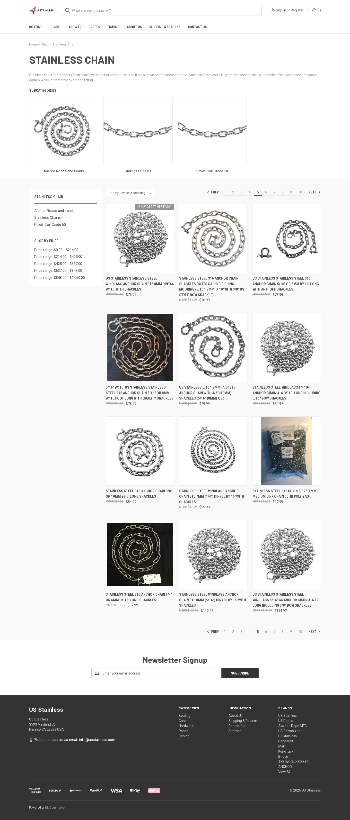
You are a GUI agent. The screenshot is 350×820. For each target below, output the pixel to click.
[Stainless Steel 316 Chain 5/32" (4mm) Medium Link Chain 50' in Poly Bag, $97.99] (287, 451)
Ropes (95, 27)
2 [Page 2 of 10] (233, 192)
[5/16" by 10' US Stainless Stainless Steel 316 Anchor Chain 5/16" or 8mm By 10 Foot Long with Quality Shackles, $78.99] (140, 347)
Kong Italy (285, 751)
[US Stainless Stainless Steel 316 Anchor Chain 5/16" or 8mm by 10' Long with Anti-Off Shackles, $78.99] (287, 238)
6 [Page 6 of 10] (266, 192)
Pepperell (285, 741)
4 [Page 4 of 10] (250, 192)
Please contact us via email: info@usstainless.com (74, 740)
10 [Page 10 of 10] (300, 192)
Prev (213, 192)
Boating (35, 27)
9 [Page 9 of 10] (291, 192)
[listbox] (137, 193)
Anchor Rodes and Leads (54, 211)
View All (284, 772)
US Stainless (288, 716)
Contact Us (197, 27)
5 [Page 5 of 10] (258, 192)
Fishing (113, 27)
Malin (282, 746)
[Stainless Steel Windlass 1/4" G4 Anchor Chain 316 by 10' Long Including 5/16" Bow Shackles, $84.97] (287, 347)
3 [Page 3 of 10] (241, 192)
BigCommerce (55, 807)
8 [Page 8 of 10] (283, 192)
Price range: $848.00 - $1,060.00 (59, 277)
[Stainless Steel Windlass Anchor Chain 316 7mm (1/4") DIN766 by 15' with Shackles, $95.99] (213, 451)
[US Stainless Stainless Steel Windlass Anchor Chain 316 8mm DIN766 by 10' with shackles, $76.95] (140, 238)
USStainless (287, 736)
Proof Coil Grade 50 (50, 224)
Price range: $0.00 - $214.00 (56, 250)
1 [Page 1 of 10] (225, 192)
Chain (54, 27)
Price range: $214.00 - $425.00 (58, 257)
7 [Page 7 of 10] (274, 192)
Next (314, 192)
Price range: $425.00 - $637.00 (58, 264)
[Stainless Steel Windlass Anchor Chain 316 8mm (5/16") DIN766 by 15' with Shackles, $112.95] (213, 554)
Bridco (283, 756)
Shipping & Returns (165, 27)
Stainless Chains (47, 217)
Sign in (281, 10)
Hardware (74, 27)
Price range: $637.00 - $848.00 (58, 270)
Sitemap (235, 731)
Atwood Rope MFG (292, 726)
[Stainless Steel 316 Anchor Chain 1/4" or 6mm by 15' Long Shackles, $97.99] (140, 554)
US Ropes (285, 721)
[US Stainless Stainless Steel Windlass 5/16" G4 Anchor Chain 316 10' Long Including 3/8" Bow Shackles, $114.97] (287, 554)
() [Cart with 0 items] (316, 10)
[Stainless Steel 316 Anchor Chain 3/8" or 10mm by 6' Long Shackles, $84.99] (140, 451)
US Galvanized (289, 731)
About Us (134, 27)
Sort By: (114, 193)
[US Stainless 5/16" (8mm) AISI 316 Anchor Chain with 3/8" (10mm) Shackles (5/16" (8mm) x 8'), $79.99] (213, 347)
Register (297, 10)
